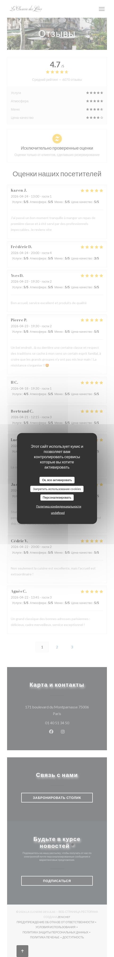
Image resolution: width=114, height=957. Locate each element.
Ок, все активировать (57, 480)
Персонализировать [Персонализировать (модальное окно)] (57, 497)
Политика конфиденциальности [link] (58, 506)
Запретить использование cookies (57, 489)
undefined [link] (58, 512)
